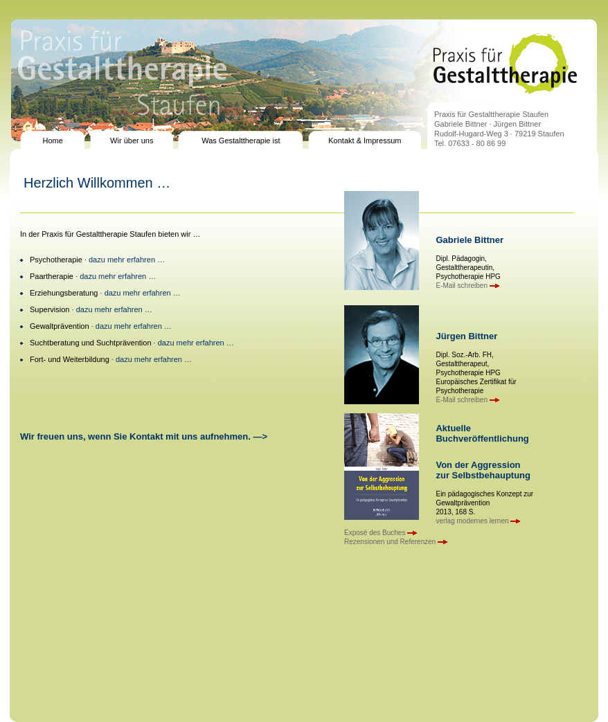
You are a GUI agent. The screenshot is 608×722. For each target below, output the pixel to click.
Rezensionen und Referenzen (395, 541)
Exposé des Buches (380, 532)
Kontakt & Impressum (364, 140)
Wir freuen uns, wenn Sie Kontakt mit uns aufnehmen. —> (143, 436)
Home (52, 140)
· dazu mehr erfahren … (123, 259)
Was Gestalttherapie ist (241, 140)
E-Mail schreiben (467, 285)
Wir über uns (131, 140)
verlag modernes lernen (478, 521)
